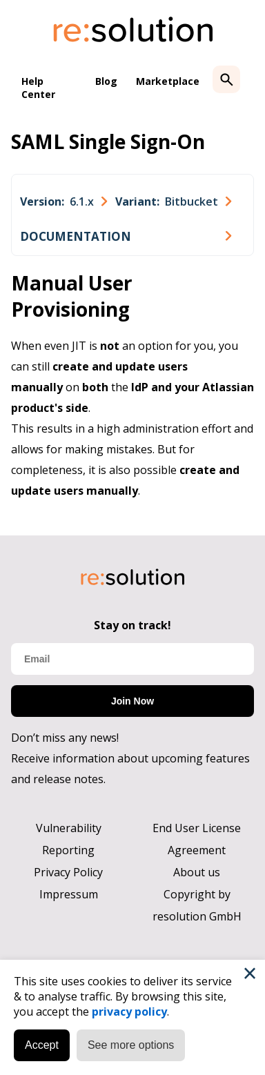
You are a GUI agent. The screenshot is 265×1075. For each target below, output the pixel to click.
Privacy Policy (68, 872)
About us (196, 872)
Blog (106, 81)
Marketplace (167, 81)
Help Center (38, 88)
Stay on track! (132, 625)
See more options (131, 1045)
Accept (42, 1045)
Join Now (132, 701)
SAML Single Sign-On (108, 141)
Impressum (68, 894)
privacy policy (129, 1011)
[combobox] (63, 201)
